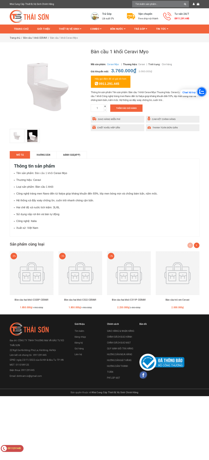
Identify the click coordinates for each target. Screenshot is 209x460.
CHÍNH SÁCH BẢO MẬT (119, 342)
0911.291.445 (181, 18)
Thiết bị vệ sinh (70, 28)
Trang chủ (21, 28)
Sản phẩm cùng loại (27, 244)
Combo (96, 28)
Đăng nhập (80, 337)
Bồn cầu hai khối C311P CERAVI (129, 299)
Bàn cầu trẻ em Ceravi (177, 299)
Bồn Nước (118, 28)
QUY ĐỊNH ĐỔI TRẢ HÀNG (120, 348)
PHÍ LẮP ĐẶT (113, 377)
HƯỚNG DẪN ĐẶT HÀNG (119, 360)
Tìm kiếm (79, 331)
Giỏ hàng (79, 348)
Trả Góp (140, 28)
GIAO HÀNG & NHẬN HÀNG (120, 331)
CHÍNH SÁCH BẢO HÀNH (119, 337)
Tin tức (162, 28)
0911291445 (28, 370)
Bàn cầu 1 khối (44, 173)
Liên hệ (78, 354)
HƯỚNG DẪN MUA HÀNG (119, 354)
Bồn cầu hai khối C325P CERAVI (31, 299)
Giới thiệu (43, 28)
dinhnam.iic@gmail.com (29, 376)
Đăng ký (79, 342)
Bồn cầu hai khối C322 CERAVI (80, 299)
